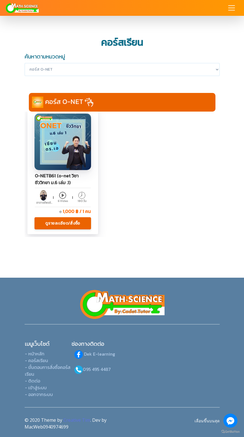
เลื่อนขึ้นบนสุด (207, 420)
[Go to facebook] (230, 421)
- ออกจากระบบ (39, 394)
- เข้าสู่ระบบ (36, 387)
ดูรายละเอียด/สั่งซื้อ (62, 223)
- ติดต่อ (32, 380)
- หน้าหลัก (34, 353)
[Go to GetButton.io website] (230, 431)
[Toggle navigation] (231, 8)
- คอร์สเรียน (36, 360)
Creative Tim (76, 420)
